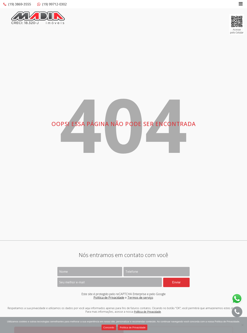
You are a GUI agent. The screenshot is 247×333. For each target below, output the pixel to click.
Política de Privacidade (109, 297)
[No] (242, 325)
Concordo (108, 327)
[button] (17, 4)
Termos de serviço (140, 297)
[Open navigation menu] (240, 4)
